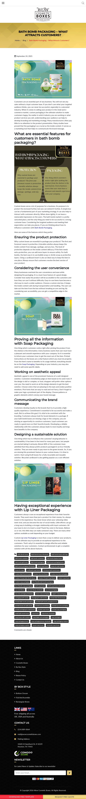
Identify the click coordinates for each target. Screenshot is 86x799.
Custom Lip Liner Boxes (41, 574)
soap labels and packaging (40, 617)
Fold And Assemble (23, 698)
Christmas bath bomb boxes (51, 570)
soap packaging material (61, 621)
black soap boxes (43, 566)
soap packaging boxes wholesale (40, 621)
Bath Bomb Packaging (43, 228)
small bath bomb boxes (22, 613)
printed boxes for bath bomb (23, 605)
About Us (19, 659)
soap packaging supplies (22, 625)
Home (18, 654)
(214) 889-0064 (24, 729)
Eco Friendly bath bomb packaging (42, 582)
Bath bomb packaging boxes (55, 562)
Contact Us (20, 680)
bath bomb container (21, 558)
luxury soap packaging (42, 594)
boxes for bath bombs (57, 566)
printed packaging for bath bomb (25, 609)
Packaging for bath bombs (39, 598)
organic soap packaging (59, 594)
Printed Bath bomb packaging (24, 601)
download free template (21, 797)
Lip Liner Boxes (19, 590)
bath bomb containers (37, 558)
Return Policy (21, 675)
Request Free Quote (64, 797)
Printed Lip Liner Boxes (42, 605)
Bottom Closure (22, 693)
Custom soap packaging (22, 582)
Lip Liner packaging (51, 590)
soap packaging (56, 617)
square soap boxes (38, 625)
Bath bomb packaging (37, 562)
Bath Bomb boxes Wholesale (39, 554)
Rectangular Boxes (23, 702)
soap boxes (35, 613)
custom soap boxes (64, 578)
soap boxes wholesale (48, 613)
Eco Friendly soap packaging (23, 586)
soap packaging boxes (21, 621)
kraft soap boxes (40, 586)
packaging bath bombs (22, 598)
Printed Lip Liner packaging (60, 605)
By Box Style (21, 667)
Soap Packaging (28, 364)
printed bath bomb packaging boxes (46, 601)
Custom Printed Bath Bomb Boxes (25, 578)
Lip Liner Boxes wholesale (35, 590)
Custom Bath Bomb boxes (23, 574)
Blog (17, 671)
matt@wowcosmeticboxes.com (29, 734)
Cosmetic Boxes (22, 663)
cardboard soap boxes (33, 570)
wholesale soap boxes (53, 625)
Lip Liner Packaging (28, 538)
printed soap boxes (43, 609)
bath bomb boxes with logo (60, 554)
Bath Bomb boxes (23, 554)
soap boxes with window (22, 617)
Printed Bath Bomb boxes (58, 598)
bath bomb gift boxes (21, 562)
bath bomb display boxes (54, 558)
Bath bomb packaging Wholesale (25, 566)
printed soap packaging (59, 609)
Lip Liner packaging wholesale (24, 594)
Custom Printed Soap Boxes (47, 578)
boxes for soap (19, 570)
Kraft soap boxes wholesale (56, 586)
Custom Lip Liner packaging (59, 574)
